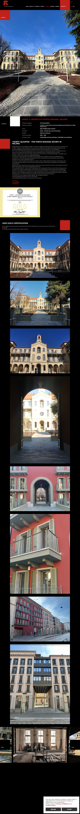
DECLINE (53, 809)
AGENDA (52, 6)
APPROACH (37, 6)
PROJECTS (47, 6)
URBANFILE (15, 183)
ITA (73, 6)
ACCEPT (69, 809)
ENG (72, 6)
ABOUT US (31, 6)
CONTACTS (63, 6)
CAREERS (57, 6)
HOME (27, 6)
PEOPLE (42, 6)
